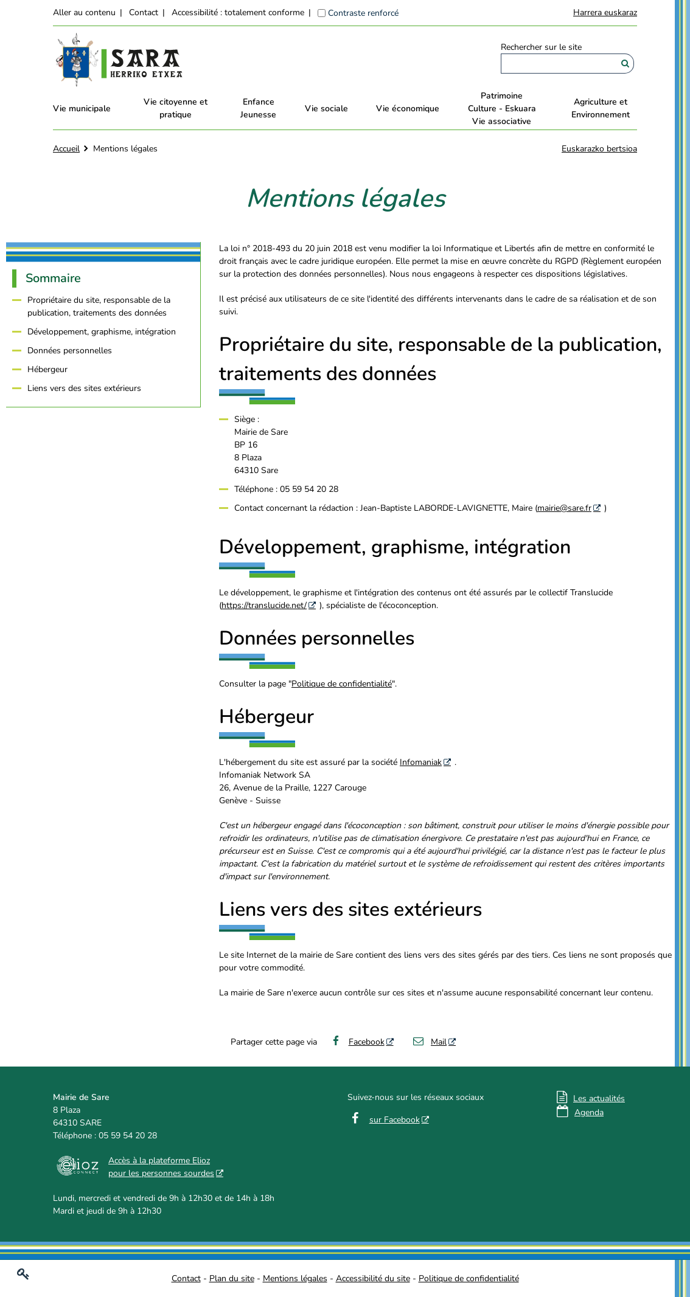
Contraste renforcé (363, 13)
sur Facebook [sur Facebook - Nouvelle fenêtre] (394, 1120)
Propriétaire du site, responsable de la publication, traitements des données (98, 306)
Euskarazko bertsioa (599, 148)
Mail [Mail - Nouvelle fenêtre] (429, 1042)
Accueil (66, 148)
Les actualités (599, 1098)
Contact (143, 12)
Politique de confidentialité (341, 684)
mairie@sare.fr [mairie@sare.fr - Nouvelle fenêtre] (564, 508)
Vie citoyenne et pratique (175, 108)
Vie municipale (82, 108)
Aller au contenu (84, 12)
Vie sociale (326, 108)
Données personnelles (69, 350)
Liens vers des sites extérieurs (84, 388)
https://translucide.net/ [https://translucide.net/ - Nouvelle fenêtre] (264, 605)
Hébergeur (47, 369)
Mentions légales (295, 1278)
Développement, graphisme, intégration (101, 331)
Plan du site (231, 1278)
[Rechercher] (625, 64)
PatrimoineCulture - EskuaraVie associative (502, 108)
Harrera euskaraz (605, 12)
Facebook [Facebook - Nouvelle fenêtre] (357, 1042)
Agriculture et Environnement (600, 108)
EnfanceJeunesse (258, 108)
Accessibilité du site (373, 1278)
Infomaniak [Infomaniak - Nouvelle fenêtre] (421, 762)
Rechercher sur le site (541, 47)
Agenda (589, 1112)
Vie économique (407, 108)
